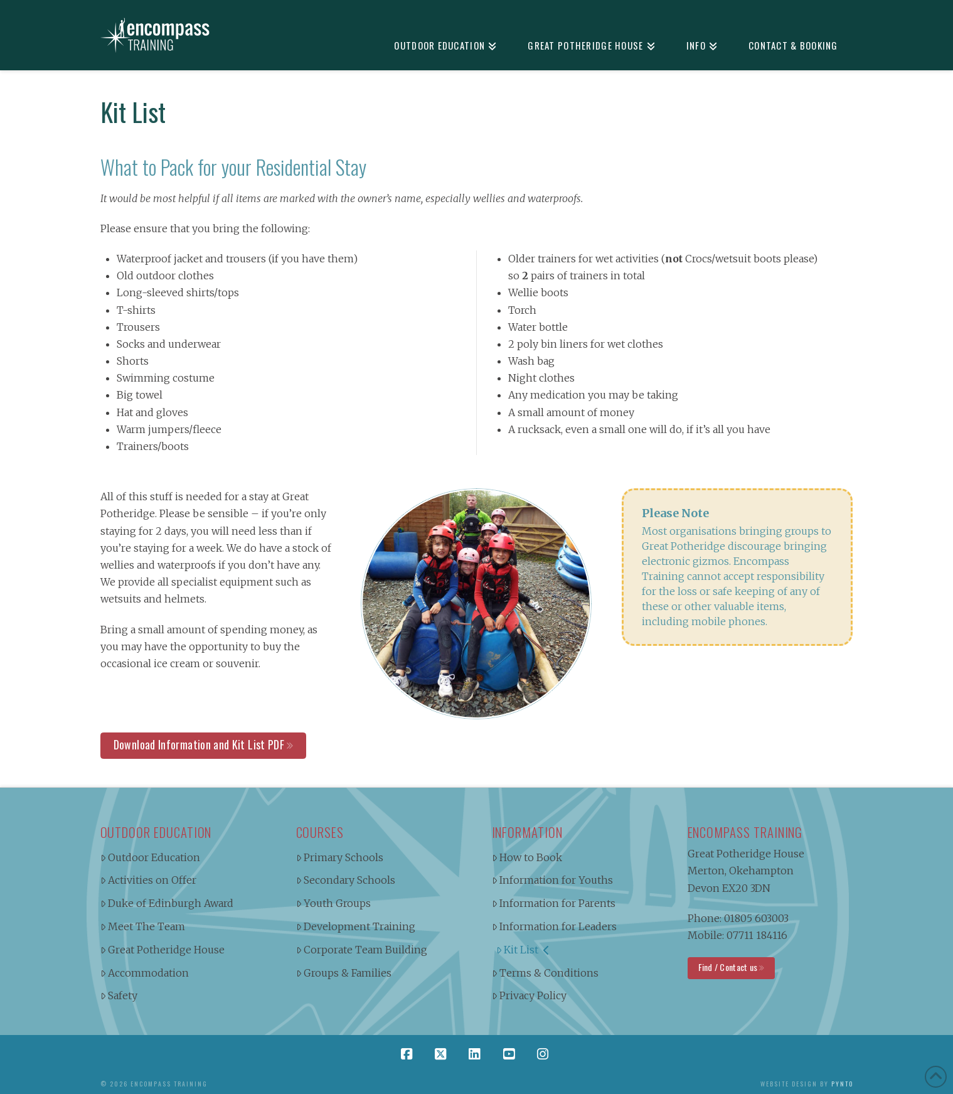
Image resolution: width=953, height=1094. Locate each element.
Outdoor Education (150, 857)
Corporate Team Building (362, 949)
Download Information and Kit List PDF (199, 744)
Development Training (356, 926)
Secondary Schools (346, 880)
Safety (119, 995)
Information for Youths (553, 880)
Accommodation (144, 973)
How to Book (527, 857)
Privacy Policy (529, 995)
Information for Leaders (554, 926)
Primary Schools (340, 857)
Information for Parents (554, 903)
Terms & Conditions (545, 973)
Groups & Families (344, 973)
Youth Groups (333, 903)
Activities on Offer (148, 880)
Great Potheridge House (162, 949)
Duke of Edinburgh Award (167, 903)
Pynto (842, 1083)
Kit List (523, 949)
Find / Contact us (728, 966)
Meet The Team (143, 926)
